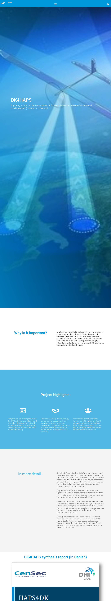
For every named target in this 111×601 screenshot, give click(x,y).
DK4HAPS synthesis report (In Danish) (55, 557)
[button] (55, 4)
